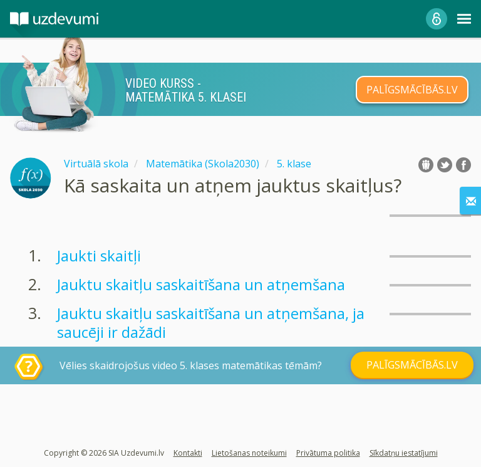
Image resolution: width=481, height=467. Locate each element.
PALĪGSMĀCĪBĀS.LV (412, 90)
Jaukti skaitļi (99, 255)
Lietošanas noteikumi (249, 453)
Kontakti (187, 453)
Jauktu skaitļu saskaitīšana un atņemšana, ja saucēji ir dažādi (211, 322)
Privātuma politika (328, 453)
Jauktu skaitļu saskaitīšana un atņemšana (201, 284)
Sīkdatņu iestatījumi (404, 453)
